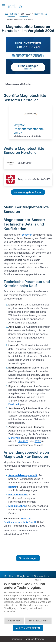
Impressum (17, 639)
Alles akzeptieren (28, 628)
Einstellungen (38, 620)
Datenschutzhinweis (34, 639)
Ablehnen (14, 620)
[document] (28, 599)
